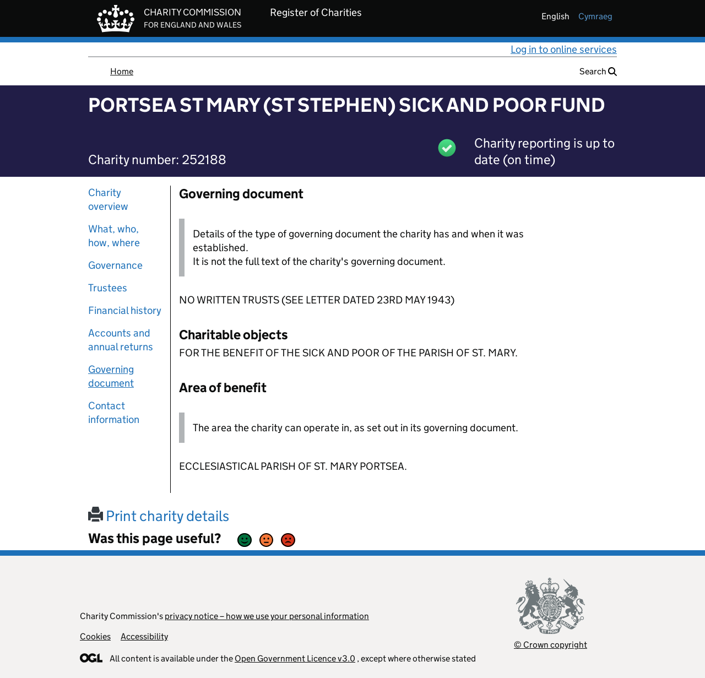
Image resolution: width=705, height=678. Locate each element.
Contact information (113, 412)
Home (121, 71)
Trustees (107, 287)
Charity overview (108, 199)
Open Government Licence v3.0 (295, 658)
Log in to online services (564, 49)
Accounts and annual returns (120, 340)
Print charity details (158, 516)
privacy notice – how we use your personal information (267, 616)
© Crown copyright (550, 644)
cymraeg (595, 16)
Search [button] (598, 71)
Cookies (95, 636)
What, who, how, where (114, 236)
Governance (115, 265)
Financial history (124, 310)
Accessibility (144, 636)
